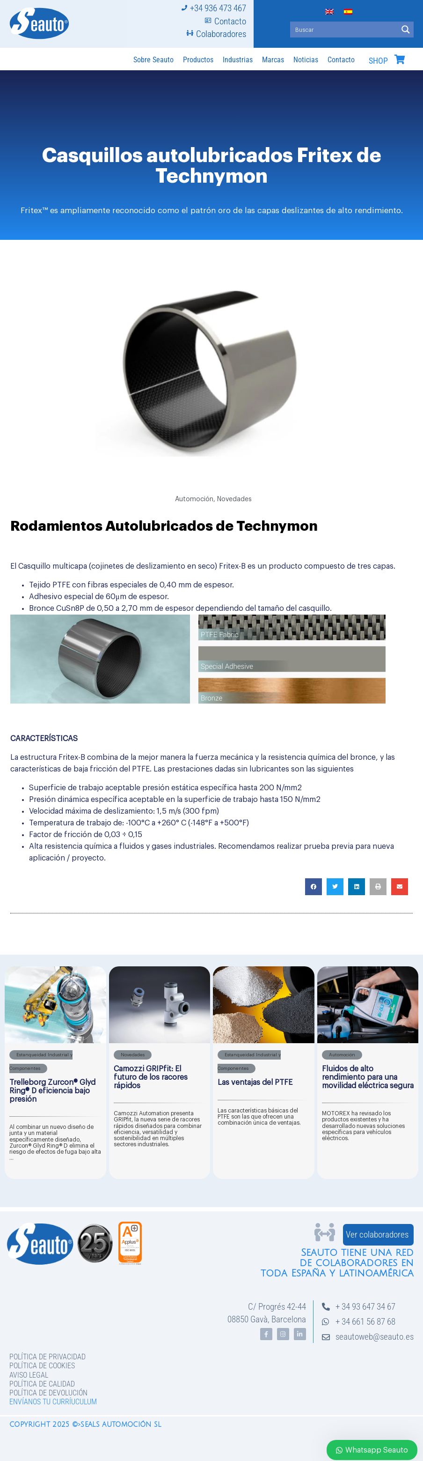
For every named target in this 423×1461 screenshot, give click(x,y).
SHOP (378, 61)
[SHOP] (399, 59)
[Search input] (344, 29)
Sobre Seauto (153, 59)
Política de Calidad (42, 1383)
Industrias (238, 59)
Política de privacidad (47, 1356)
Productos (198, 59)
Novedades (234, 499)
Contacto (341, 59)
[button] (313, 886)
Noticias (305, 59)
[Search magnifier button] (406, 29)
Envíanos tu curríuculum (53, 1401)
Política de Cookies (42, 1365)
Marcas (273, 59)
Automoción (194, 499)
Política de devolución (48, 1392)
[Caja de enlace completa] (55, 1072)
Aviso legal (28, 1375)
